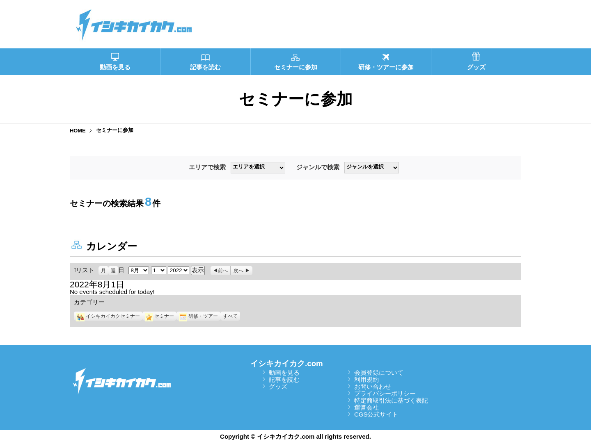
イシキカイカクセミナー (108, 316)
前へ (223, 270)
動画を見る (284, 372)
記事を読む (284, 379)
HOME (78, 131)
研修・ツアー (198, 316)
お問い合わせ (372, 386)
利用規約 (366, 379)
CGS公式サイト (376, 414)
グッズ (278, 386)
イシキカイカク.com (286, 363)
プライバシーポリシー (385, 393)
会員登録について (378, 372)
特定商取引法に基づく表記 (391, 400)
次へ (238, 270)
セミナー (159, 316)
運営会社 (366, 407)
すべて (230, 316)
